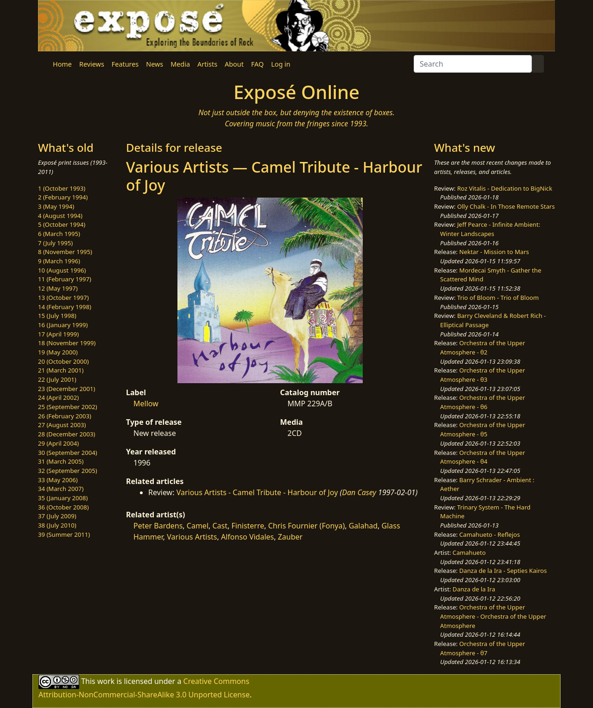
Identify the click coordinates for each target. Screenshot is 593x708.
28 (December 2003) (66, 434)
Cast (219, 526)
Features (125, 64)
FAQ (257, 64)
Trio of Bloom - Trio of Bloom (498, 297)
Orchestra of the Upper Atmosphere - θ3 (482, 375)
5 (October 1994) (61, 224)
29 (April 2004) (58, 443)
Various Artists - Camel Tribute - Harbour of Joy (257, 492)
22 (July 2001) (57, 379)
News (154, 64)
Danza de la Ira (474, 589)
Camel (197, 526)
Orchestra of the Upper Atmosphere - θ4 (482, 457)
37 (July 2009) (57, 516)
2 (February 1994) (63, 197)
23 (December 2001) (66, 389)
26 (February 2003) (64, 416)
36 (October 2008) (63, 507)
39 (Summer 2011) (64, 534)
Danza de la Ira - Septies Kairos (503, 570)
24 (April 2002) (58, 397)
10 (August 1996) (62, 270)
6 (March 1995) (59, 234)
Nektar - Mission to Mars (494, 252)
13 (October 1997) (63, 297)
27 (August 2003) (62, 425)
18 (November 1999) (67, 343)
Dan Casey (359, 492)
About (234, 64)
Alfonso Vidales (247, 537)
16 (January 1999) (63, 325)
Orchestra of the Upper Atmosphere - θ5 (482, 429)
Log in (280, 64)
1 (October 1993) (61, 188)
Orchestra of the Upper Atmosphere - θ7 (482, 648)
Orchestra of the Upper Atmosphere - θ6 (482, 402)
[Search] (473, 64)
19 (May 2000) (58, 352)
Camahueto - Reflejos (489, 534)
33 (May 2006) (58, 480)
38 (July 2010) (57, 525)
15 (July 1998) (57, 315)
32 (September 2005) (67, 470)
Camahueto (469, 552)
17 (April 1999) (58, 334)
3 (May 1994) (56, 206)
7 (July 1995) (55, 243)
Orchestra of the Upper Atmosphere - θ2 (482, 347)
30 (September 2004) (67, 452)
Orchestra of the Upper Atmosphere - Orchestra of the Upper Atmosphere (493, 616)
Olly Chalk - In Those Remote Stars (506, 206)
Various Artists (192, 537)
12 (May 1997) (58, 288)
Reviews (91, 64)
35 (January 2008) (63, 498)
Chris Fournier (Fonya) (306, 526)
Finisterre (247, 526)
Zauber (290, 537)
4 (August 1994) (60, 215)
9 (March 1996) (59, 261)
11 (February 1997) (64, 279)
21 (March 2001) (60, 370)
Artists (207, 64)
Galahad (363, 526)
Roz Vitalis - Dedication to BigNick (504, 188)
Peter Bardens (158, 526)
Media (180, 64)
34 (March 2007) (60, 488)
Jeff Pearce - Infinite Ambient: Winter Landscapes (490, 229)
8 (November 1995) (65, 252)
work (105, 681)
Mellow (145, 403)
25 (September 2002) (67, 407)
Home (62, 64)
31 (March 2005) (60, 461)
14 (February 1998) (64, 307)
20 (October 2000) (63, 361)
